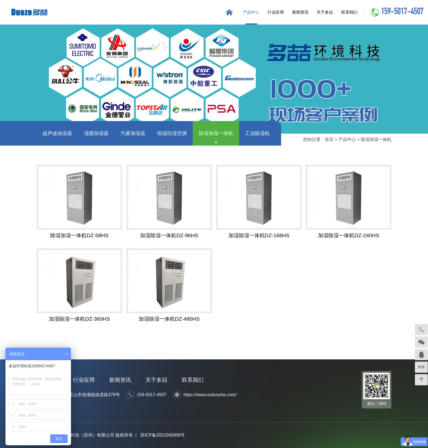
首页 (329, 139)
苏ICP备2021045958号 (162, 435)
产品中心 (251, 12)
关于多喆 (325, 12)
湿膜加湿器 (96, 133)
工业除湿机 (257, 133)
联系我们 (349, 12)
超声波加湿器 (57, 133)
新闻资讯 (300, 12)
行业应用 (276, 12)
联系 (421, 367)
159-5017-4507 (402, 12)
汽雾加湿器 (133, 133)
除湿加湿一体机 (216, 133)
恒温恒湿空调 (172, 133)
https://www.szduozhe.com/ (209, 394)
